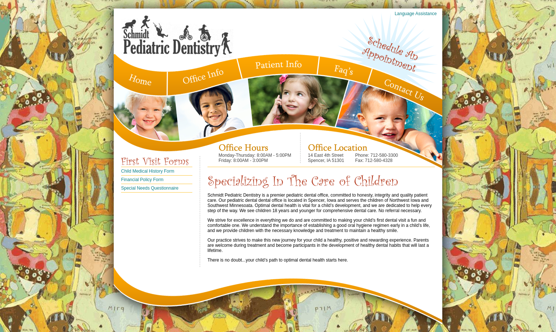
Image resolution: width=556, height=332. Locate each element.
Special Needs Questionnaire (149, 188)
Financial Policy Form (142, 179)
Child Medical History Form (147, 171)
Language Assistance (416, 13)
